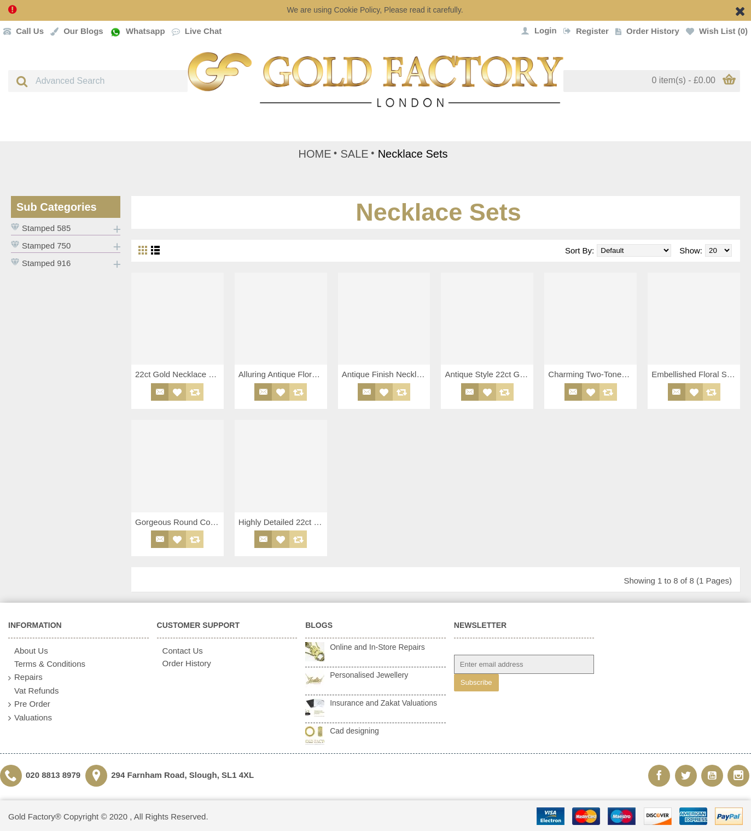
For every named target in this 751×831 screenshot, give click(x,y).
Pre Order (29, 704)
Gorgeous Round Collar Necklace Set (179, 522)
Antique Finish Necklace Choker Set (386, 374)
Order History (184, 663)
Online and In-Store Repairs (377, 647)
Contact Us (180, 650)
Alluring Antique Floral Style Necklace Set (282, 374)
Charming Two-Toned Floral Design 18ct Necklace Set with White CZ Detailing (592, 374)
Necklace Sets (413, 154)
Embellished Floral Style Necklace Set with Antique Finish (695, 374)
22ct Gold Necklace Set (178, 374)
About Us (28, 651)
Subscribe (476, 682)
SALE (355, 154)
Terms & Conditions (46, 664)
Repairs (25, 677)
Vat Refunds (33, 691)
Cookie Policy (357, 9)
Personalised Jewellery (369, 675)
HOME (314, 154)
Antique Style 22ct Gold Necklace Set (489, 374)
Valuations (30, 718)
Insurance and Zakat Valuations (383, 703)
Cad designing (354, 730)
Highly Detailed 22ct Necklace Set (282, 522)
